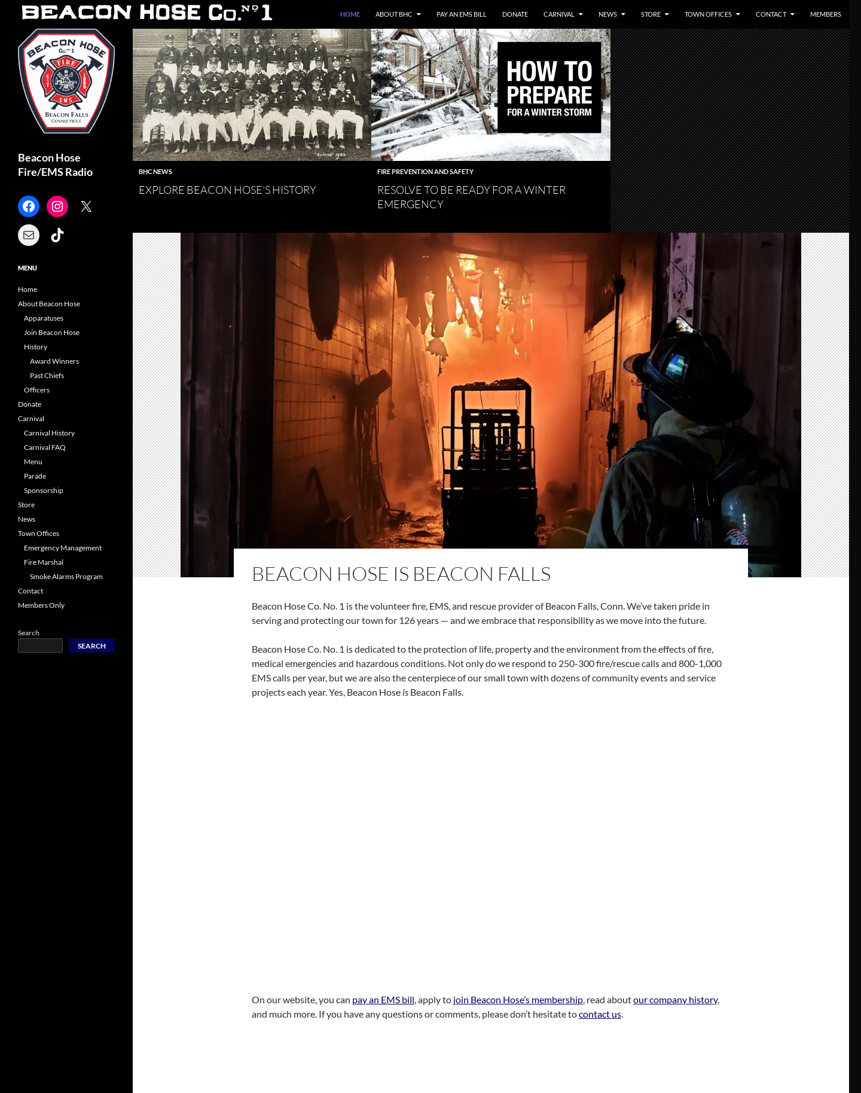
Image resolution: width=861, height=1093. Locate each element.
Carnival (559, 14)
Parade (35, 475)
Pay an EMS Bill (461, 14)
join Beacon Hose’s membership (518, 999)
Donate (515, 14)
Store (651, 14)
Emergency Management (63, 547)
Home (350, 14)
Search (28, 632)
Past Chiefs (47, 375)
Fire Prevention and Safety (425, 171)
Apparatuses (43, 317)
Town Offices (708, 14)
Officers (37, 389)
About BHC (394, 14)
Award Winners (54, 361)
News (608, 14)
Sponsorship (43, 490)
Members (825, 14)
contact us (600, 1013)
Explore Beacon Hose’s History (227, 189)
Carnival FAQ (45, 447)
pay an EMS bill (383, 999)
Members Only (41, 605)
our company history (675, 999)
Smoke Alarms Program (66, 576)
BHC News (155, 171)
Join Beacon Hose (52, 332)
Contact (771, 14)
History (35, 346)
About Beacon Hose (49, 303)
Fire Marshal (43, 562)
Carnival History (49, 432)
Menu (33, 461)
